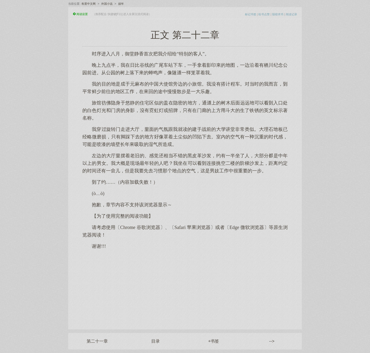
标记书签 (250, 14)
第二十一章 (97, 341)
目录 (155, 341)
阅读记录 (291, 14)
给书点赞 (264, 14)
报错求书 (277, 14)
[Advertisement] (185, 287)
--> (272, 341)
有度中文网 (88, 3)
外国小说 (107, 3)
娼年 (121, 3)
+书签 (213, 341)
